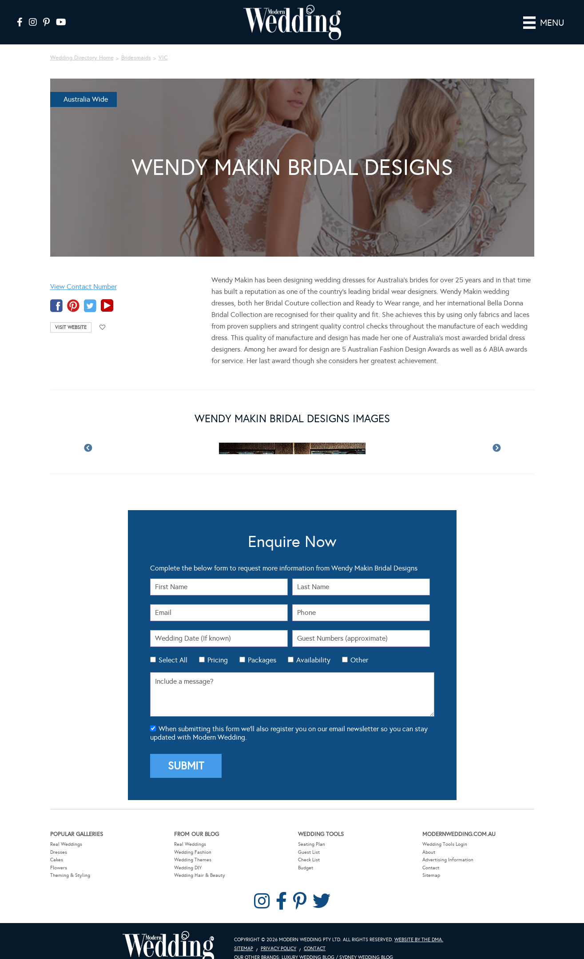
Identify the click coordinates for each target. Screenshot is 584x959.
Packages (262, 646)
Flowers (58, 854)
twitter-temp (90, 292)
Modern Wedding (168, 934)
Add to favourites (102, 314)
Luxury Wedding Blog (308, 944)
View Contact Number (83, 273)
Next (496, 435)
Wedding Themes (192, 846)
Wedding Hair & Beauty (199, 862)
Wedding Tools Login (444, 831)
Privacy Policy (278, 935)
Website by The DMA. (418, 926)
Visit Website (71, 314)
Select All (173, 646)
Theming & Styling (70, 862)
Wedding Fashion (192, 839)
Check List (309, 846)
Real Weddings (66, 831)
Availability (313, 646)
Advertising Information (447, 846)
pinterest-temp (73, 292)
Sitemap (431, 862)
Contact (430, 854)
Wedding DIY (188, 854)
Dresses (58, 839)
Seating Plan (311, 831)
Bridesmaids (136, 44)
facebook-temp (56, 292)
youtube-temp (107, 292)
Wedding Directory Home (82, 44)
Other (359, 646)
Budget (305, 854)
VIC (163, 44)
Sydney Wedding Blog (366, 944)
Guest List (309, 839)
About (428, 839)
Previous (87, 435)
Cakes (56, 846)
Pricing (217, 646)
